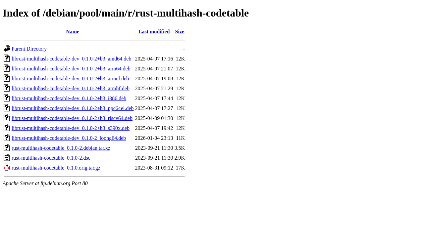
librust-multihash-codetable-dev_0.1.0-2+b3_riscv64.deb (72, 118)
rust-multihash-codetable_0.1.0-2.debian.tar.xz (61, 148)
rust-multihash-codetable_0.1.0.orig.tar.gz (56, 168)
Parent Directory (29, 49)
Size (180, 31)
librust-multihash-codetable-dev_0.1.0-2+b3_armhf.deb (71, 88)
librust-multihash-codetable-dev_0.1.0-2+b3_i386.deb (69, 98)
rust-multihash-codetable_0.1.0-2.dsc (51, 158)
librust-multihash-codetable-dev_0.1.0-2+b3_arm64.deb (71, 68)
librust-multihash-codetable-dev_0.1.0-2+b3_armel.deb (70, 78)
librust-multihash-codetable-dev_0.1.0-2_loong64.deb (69, 138)
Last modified (154, 31)
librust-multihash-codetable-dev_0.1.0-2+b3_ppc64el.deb (72, 108)
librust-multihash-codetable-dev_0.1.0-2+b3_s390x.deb (71, 128)
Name (72, 31)
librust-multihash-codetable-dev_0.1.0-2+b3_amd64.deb (71, 58)
